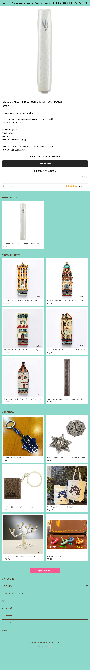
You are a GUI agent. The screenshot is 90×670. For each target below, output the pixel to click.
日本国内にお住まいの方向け (45, 171)
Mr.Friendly (7, 616)
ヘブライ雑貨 (7, 586)
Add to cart (45, 164)
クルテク (5, 631)
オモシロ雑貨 (7, 608)
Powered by (45, 646)
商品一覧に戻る (45, 570)
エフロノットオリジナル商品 (12, 593)
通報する (85, 177)
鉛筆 (4, 601)
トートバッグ (6, 623)
